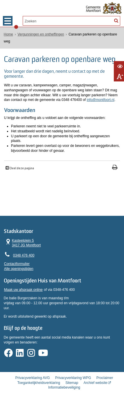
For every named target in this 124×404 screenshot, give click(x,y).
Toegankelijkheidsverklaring (38, 383)
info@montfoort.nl (100, 100)
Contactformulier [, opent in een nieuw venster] (17, 264)
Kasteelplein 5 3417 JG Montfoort (22, 243)
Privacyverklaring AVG (32, 378)
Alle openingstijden (18, 269)
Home (8, 34)
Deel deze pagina (21, 168)
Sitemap (71, 383)
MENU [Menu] (8, 21)
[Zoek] (116, 20)
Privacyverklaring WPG (73, 378)
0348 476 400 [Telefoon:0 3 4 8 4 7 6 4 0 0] (23, 255)
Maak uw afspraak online (23, 290)
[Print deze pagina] (114, 168)
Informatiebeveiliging (64, 387)
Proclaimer (104, 378)
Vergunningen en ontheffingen (40, 34)
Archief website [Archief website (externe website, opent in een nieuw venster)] (95, 383)
